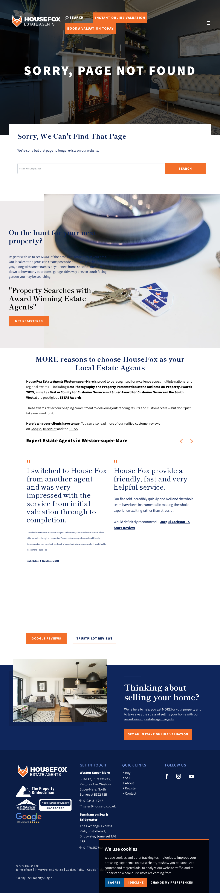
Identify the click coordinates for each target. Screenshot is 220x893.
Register (129, 788)
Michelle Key (33, 561)
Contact (129, 793)
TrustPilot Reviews (94, 638)
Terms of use (24, 870)
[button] (181, 441)
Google (36, 429)
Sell (126, 778)
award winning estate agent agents (149, 719)
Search (185, 168)
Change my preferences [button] (172, 882)
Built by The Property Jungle (34, 878)
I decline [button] (136, 882)
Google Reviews (46, 638)
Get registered (29, 321)
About (128, 783)
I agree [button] (114, 882)
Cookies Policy (75, 870)
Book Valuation (90, 28)
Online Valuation (120, 17)
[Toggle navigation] (208, 22)
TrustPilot (50, 429)
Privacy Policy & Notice (49, 870)
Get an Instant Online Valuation (158, 734)
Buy (126, 773)
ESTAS (73, 429)
